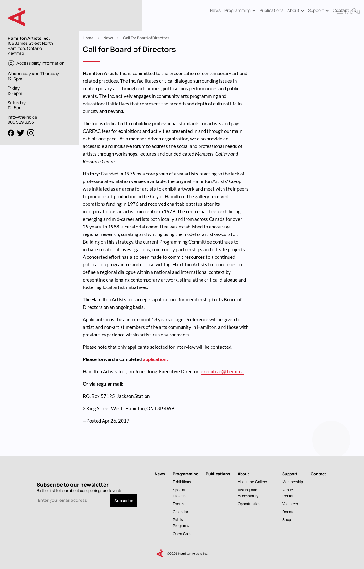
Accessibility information (40, 63)
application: (155, 359)
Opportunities (249, 504)
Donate (288, 511)
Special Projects (179, 493)
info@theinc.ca (22, 117)
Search (354, 10)
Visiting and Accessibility (248, 493)
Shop (286, 519)
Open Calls (182, 533)
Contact (341, 10)
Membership (292, 481)
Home (88, 37)
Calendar (180, 511)
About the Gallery (252, 481)
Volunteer (290, 504)
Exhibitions (182, 481)
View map (16, 53)
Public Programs (181, 522)
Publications (271, 10)
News (215, 10)
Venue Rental (287, 493)
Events (178, 504)
